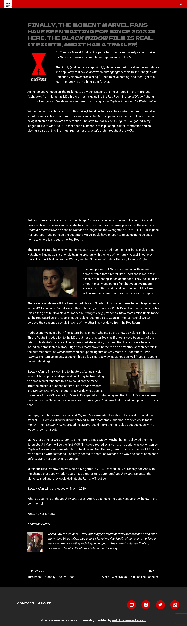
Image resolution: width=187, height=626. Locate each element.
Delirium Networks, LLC (129, 620)
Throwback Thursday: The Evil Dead (59, 573)
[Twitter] (160, 604)
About (44, 603)
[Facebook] (145, 604)
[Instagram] (174, 604)
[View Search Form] (180, 4)
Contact (26, 603)
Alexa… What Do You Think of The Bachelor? (128, 573)
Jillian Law (48, 513)
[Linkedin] (131, 604)
